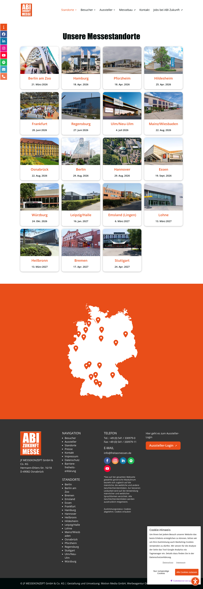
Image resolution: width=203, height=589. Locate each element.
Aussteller (70, 441)
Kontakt (69, 452)
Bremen (69, 495)
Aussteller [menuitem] (106, 10)
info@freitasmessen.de (117, 453)
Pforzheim (71, 543)
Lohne (68, 528)
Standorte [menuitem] (67, 10)
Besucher (70, 438)
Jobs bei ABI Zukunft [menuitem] (168, 10)
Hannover (70, 513)
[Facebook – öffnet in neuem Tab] (3, 34)
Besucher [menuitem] (87, 10)
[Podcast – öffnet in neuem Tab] (3, 62)
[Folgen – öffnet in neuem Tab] (107, 460)
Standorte (70, 445)
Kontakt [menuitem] (144, 10)
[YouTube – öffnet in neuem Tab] (3, 55)
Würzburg (70, 561)
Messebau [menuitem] (127, 10)
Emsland (70, 499)
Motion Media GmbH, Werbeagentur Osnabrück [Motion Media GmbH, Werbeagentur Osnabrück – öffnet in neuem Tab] (130, 583)
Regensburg (72, 546)
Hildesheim (71, 521)
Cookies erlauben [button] (123, 511)
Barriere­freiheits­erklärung (70, 467)
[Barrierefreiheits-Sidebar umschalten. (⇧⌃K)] (195, 581)
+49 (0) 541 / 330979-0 (122, 438)
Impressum (71, 456)
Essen (68, 502)
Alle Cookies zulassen (186, 572)
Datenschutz (72, 460)
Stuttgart (70, 550)
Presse (69, 449)
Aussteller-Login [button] (163, 445)
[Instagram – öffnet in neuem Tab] (3, 48)
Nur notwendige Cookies (161, 572)
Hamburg (70, 510)
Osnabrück (71, 539)
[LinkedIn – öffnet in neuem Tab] (3, 41)
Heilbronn (71, 517)
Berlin (68, 484)
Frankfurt (70, 506)
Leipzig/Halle (72, 524)
